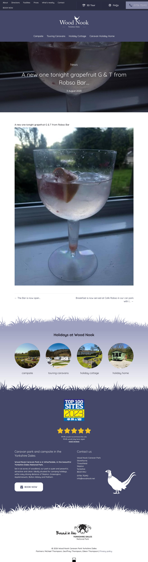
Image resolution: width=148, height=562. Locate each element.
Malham (49, 477)
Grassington (55, 474)
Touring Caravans (56, 36)
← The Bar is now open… (28, 298)
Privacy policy (106, 551)
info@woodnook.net (86, 478)
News (74, 64)
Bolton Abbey (35, 477)
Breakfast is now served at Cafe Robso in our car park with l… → (105, 300)
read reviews (74, 442)
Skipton (45, 474)
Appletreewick (21, 477)
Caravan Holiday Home (102, 36)
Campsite (38, 36)
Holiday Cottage (77, 36)
